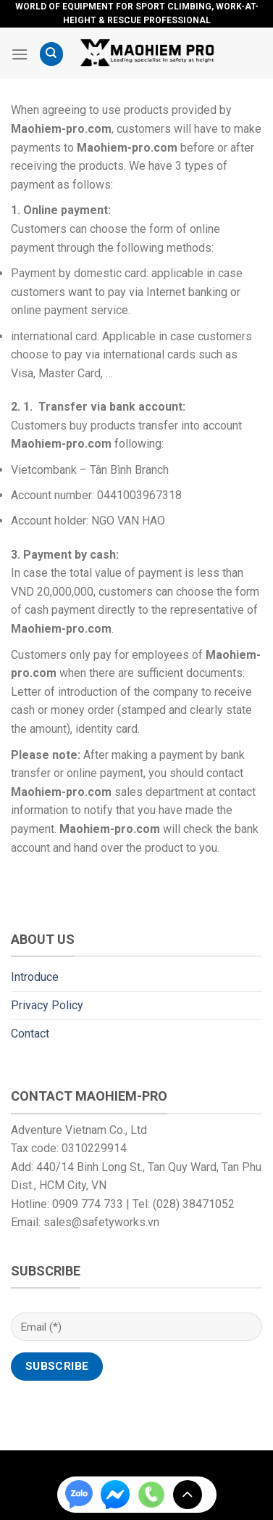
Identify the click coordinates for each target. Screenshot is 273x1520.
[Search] (51, 54)
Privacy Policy (47, 1005)
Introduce (35, 977)
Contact (30, 1033)
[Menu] (19, 54)
